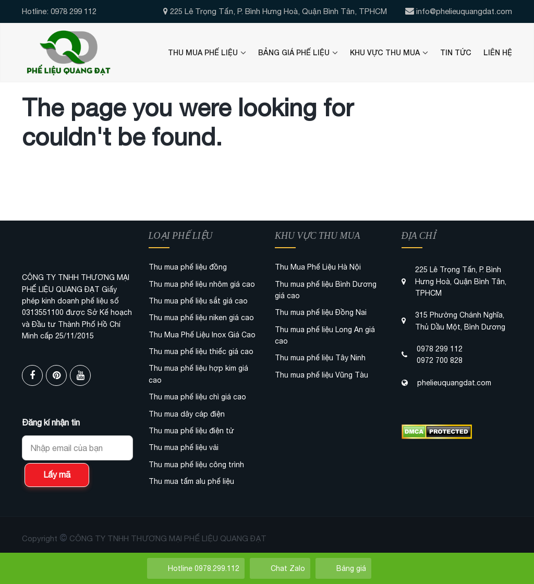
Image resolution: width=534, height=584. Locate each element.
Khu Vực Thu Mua (385, 52)
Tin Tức (455, 52)
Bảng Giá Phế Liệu (294, 52)
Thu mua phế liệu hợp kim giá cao (198, 374)
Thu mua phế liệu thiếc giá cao (201, 351)
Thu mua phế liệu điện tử (191, 431)
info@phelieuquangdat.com (464, 11)
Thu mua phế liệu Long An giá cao (325, 335)
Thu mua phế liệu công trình (196, 464)
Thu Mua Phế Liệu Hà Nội (318, 267)
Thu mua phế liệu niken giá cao (201, 317)
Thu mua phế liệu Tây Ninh (320, 358)
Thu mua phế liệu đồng (188, 267)
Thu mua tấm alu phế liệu (191, 481)
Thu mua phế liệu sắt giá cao (198, 301)
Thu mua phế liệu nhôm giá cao (202, 284)
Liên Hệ (497, 52)
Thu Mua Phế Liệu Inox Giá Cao (202, 335)
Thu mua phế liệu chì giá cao (197, 397)
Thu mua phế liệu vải (184, 447)
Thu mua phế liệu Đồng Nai (321, 312)
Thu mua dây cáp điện (187, 414)
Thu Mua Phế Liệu (203, 52)
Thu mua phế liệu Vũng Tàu (321, 375)
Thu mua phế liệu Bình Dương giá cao (326, 290)
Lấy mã (56, 474)
